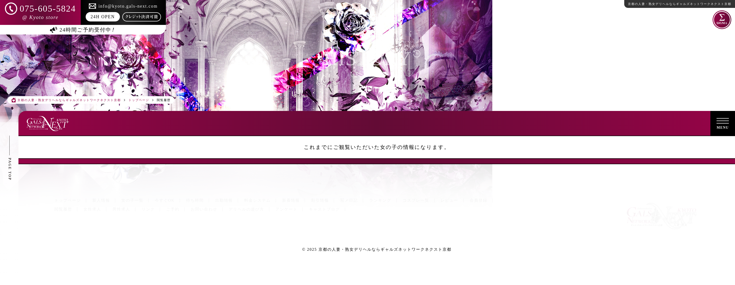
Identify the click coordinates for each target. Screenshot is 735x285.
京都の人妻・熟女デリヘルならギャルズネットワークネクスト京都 (385, 249)
